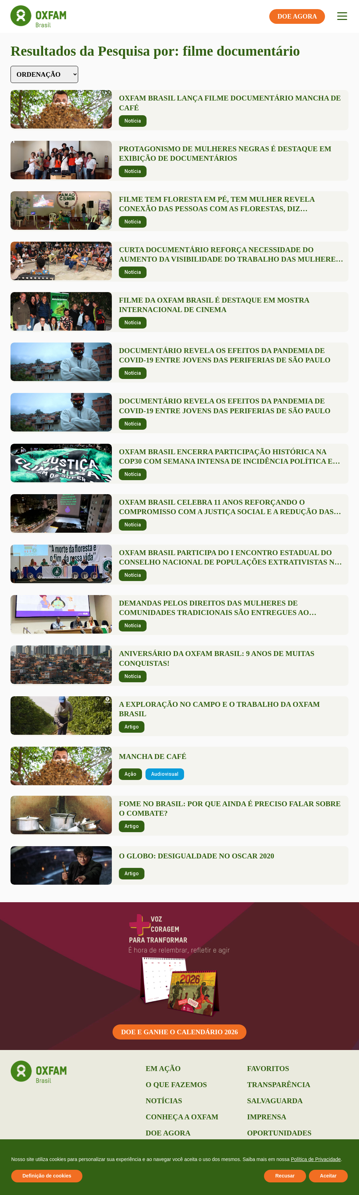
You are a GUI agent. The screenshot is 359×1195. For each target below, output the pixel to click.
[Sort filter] (44, 74)
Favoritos (268, 1068)
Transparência (278, 1084)
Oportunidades (279, 1133)
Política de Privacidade (316, 1159)
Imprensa (266, 1117)
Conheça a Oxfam (182, 1117)
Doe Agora (168, 1133)
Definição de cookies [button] (46, 1176)
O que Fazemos (176, 1084)
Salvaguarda (275, 1101)
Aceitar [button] (328, 1176)
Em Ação (163, 1068)
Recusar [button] (284, 1176)
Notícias (164, 1101)
